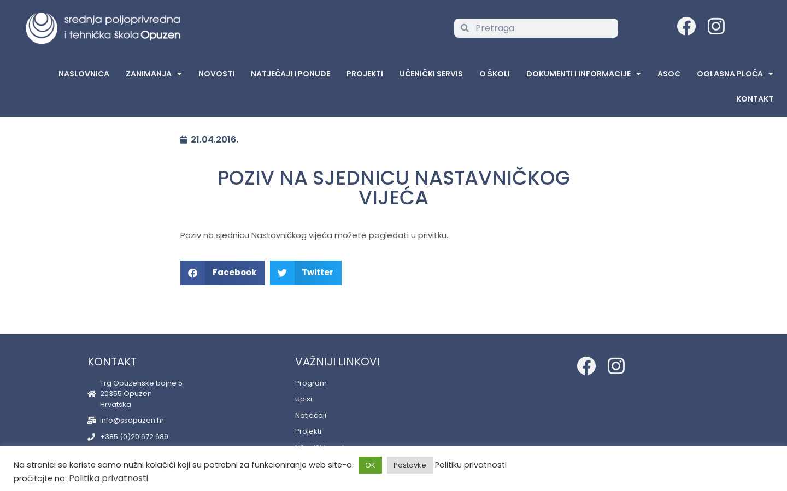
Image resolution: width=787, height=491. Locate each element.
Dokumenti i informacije (583, 73)
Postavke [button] (409, 465)
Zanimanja (154, 73)
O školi (494, 73)
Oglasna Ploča (735, 73)
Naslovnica (83, 73)
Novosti (216, 73)
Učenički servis (431, 73)
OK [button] (370, 465)
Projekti (364, 73)
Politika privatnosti (108, 478)
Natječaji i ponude (290, 73)
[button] (222, 273)
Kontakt (754, 98)
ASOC (668, 73)
